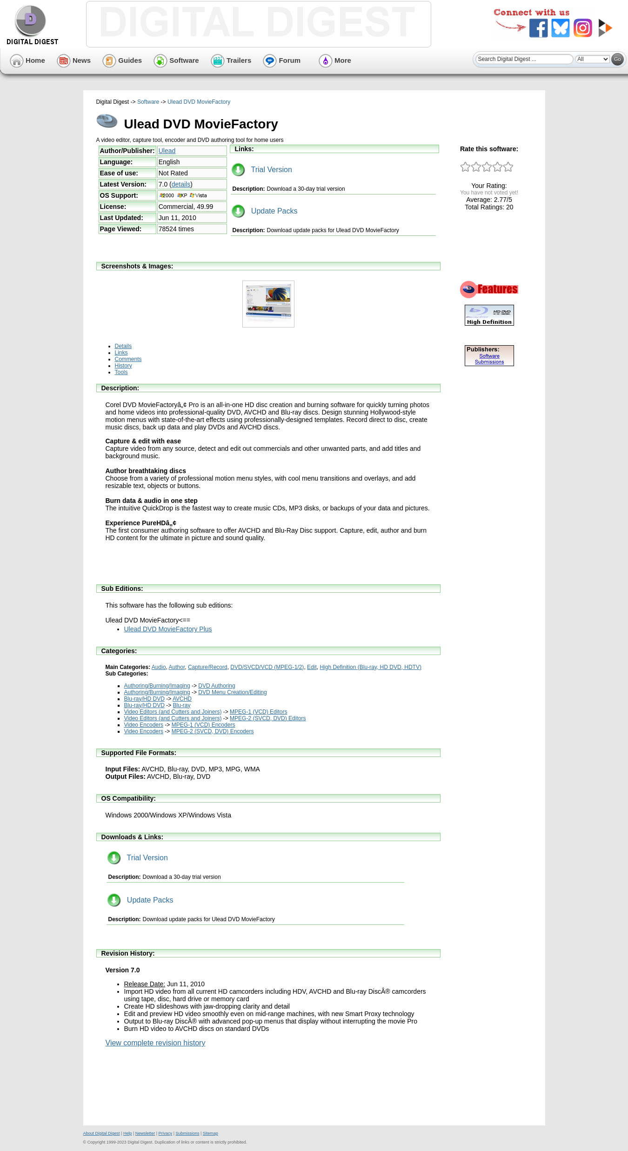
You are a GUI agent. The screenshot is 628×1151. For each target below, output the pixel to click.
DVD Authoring (216, 686)
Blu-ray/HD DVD (144, 699)
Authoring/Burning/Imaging (157, 686)
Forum (282, 60)
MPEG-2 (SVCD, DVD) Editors (268, 718)
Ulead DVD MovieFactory (198, 102)
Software (176, 60)
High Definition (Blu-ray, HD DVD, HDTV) (370, 667)
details (181, 184)
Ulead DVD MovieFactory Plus (168, 629)
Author (177, 667)
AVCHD (182, 699)
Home (27, 60)
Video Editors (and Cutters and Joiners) (173, 712)
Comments (128, 359)
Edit (312, 667)
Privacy (166, 1133)
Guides (122, 60)
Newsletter (145, 1133)
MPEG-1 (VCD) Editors (258, 712)
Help (127, 1133)
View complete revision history (156, 1043)
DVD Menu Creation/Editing (232, 692)
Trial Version (261, 170)
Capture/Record (207, 667)
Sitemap (210, 1133)
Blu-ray (182, 705)
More (335, 60)
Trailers (231, 60)
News (74, 60)
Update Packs (264, 211)
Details (123, 346)
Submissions (187, 1133)
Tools (121, 372)
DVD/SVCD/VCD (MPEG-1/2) (267, 667)
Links (121, 352)
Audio (159, 667)
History (123, 365)
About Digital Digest (101, 1133)
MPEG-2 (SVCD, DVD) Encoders (213, 731)
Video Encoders (144, 725)
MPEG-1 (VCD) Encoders (203, 725)
